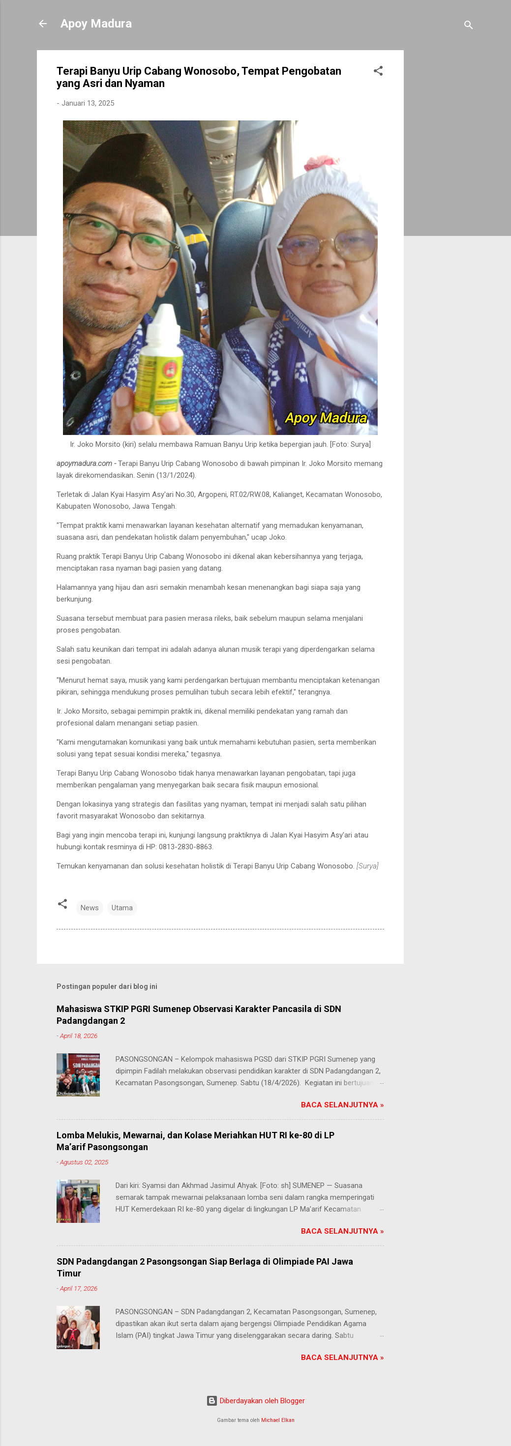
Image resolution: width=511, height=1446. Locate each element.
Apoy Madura (96, 23)
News (90, 907)
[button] (378, 72)
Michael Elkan (278, 1420)
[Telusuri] (469, 27)
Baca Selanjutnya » (342, 1104)
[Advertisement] (443, 197)
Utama (122, 907)
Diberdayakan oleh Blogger (255, 1400)
